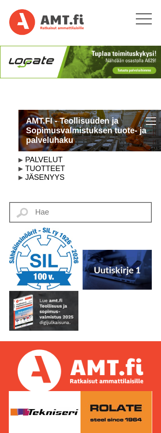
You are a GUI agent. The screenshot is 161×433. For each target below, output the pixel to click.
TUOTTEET (45, 168)
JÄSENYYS (45, 177)
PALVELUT (43, 160)
